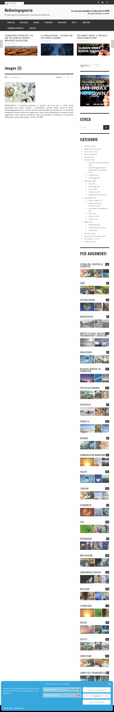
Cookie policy (8, 708)
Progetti (91, 175)
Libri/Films (87, 233)
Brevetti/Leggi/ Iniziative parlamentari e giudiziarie (94, 334)
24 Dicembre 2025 (46, 41)
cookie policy (18, 708)
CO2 (90, 213)
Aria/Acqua (92, 186)
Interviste (87, 157)
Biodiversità (93, 225)
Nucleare (92, 216)
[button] (109, 684)
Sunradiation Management (98, 208)
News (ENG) (88, 154)
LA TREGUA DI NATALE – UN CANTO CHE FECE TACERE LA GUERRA (57, 36)
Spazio (91, 219)
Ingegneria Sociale (90, 149)
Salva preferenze (97, 702)
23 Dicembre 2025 (82, 41)
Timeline (87, 160)
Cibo (90, 184)
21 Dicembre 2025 (10, 43)
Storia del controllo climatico (99, 163)
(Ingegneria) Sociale (96, 195)
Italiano (10, 3)
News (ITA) (88, 152)
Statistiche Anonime (96, 690)
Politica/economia (95, 228)
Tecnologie (88, 198)
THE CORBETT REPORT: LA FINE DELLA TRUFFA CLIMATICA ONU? (92, 36)
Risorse (91, 189)
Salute (91, 230)
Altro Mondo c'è (90, 239)
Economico (93, 192)
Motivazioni (88, 181)
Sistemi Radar (93, 200)
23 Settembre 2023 (14, 77)
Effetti (86, 222)
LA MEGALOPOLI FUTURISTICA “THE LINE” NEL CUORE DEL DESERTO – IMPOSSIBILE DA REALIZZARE (19, 38)
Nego (96, 696)
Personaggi (93, 178)
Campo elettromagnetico (93, 236)
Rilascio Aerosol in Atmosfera (90, 370)
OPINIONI (87, 146)
